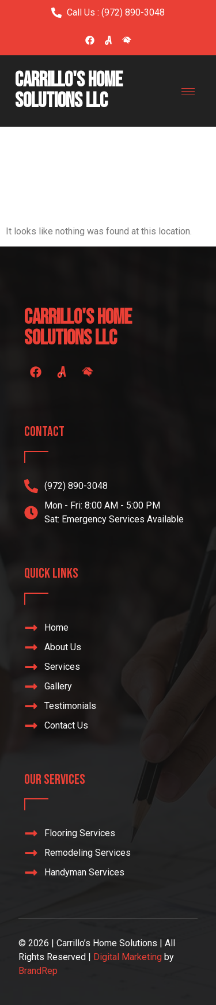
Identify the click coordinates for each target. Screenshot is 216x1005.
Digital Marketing (127, 956)
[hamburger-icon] (188, 91)
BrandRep (38, 970)
